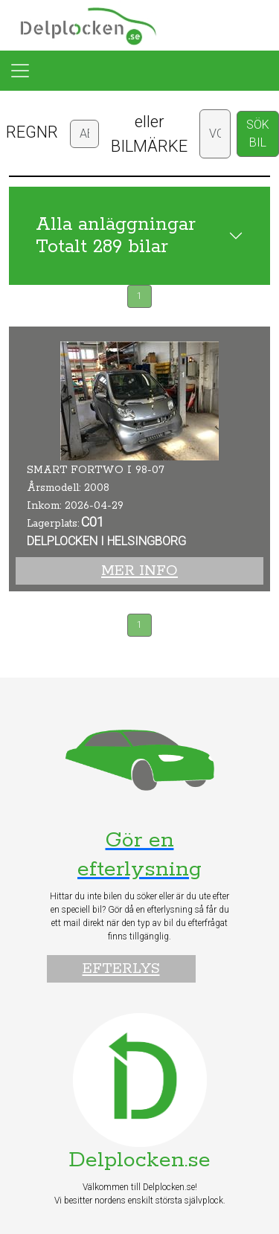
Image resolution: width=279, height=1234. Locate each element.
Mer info (139, 571)
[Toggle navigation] (20, 71)
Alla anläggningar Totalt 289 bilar (116, 236)
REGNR (32, 132)
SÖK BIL (257, 134)
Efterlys (121, 969)
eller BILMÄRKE (149, 133)
